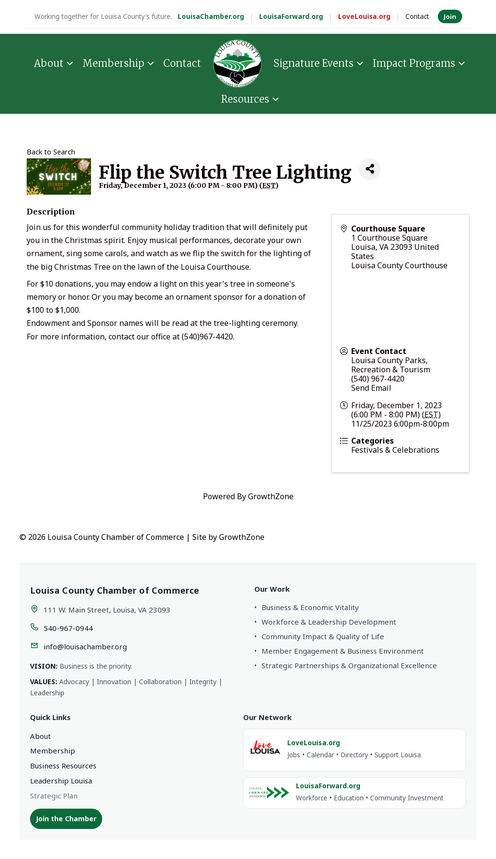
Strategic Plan (54, 795)
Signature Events (314, 63)
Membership (113, 63)
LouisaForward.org (291, 16)
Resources (245, 99)
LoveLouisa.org (364, 16)
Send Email (371, 388)
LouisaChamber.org (211, 16)
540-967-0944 (68, 628)
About (48, 63)
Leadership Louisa (61, 780)
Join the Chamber (66, 818)
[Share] (370, 169)
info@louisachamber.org (85, 646)
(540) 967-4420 (377, 378)
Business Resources (63, 765)
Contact (417, 16)
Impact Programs (413, 63)
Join (450, 16)
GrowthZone (271, 496)
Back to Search (51, 151)
